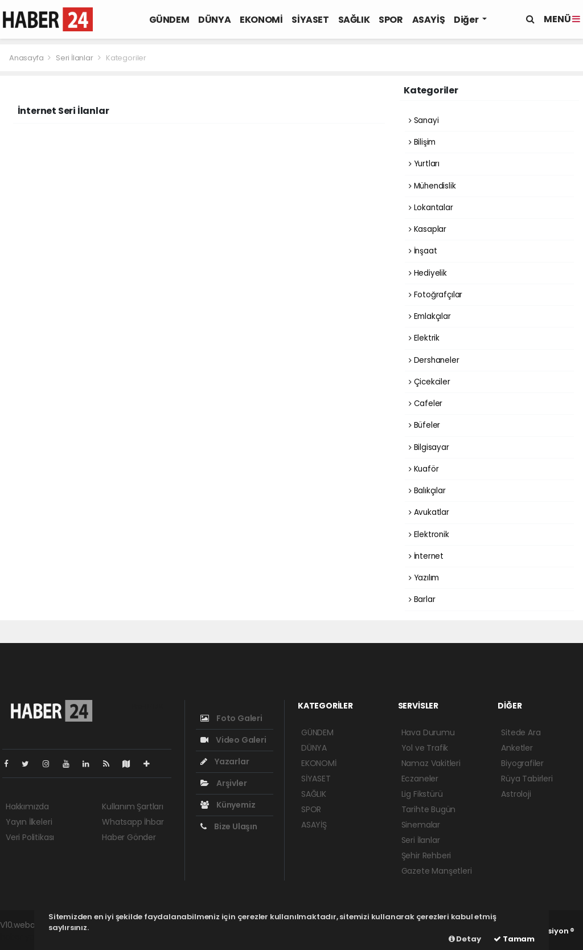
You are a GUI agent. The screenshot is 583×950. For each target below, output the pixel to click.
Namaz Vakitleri (431, 763)
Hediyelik (428, 273)
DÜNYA (214, 19)
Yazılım (424, 577)
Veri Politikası (30, 837)
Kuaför (423, 469)
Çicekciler (429, 381)
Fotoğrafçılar (435, 294)
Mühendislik (432, 186)
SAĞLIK (354, 19)
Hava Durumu (428, 732)
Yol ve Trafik (425, 748)
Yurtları (424, 163)
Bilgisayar (429, 447)
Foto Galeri (231, 718)
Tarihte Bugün (428, 809)
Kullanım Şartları (132, 806)
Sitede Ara (520, 732)
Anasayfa (27, 57)
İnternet (426, 556)
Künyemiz (227, 804)
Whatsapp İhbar (132, 822)
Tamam (514, 938)
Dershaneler (434, 360)
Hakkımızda (27, 806)
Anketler (516, 748)
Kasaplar (427, 229)
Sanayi (423, 120)
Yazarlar (224, 761)
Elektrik (424, 338)
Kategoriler (126, 57)
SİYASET (310, 19)
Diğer (467, 19)
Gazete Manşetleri (436, 871)
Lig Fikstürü (422, 794)
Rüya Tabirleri (526, 778)
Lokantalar (431, 207)
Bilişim (422, 142)
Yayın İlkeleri (29, 822)
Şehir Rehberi (426, 855)
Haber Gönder (129, 837)
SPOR (391, 19)
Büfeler (424, 425)
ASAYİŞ (428, 19)
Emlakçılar (430, 316)
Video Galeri (233, 740)
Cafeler (425, 403)
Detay (465, 938)
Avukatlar (429, 512)
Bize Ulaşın (228, 826)
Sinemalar (420, 824)
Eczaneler (419, 778)
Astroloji (516, 794)
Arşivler (223, 783)
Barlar (422, 599)
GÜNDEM (169, 19)
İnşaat (423, 250)
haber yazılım (26, 937)
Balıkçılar (427, 490)
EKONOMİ (261, 19)
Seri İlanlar (74, 57)
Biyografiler (522, 763)
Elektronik (429, 534)
